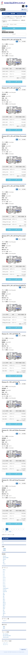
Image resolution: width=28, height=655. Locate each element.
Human (4, 556)
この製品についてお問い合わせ (14, 81)
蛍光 (4, 628)
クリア (14, 34)
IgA (4, 597)
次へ (6, 531)
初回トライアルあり (21, 78)
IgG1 (4, 599)
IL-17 (4, 582)
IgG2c (4, 613)
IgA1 (4, 608)
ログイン (24, 9)
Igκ (3, 614)
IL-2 (4, 571)
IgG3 (4, 605)
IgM (4, 594)
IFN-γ (4, 569)
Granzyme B (5, 588)
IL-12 (4, 579)
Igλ (3, 610)
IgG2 (4, 600)
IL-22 (4, 585)
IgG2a (4, 602)
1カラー (5, 620)
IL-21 (4, 583)
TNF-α (4, 586)
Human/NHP (5, 557)
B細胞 (4, 550)
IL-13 (4, 580)
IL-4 (4, 572)
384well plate (6, 637)
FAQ (3, 542)
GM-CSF (5, 591)
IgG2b (4, 604)
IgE (3, 596)
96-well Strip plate (7, 635)
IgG (4, 593)
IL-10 (4, 577)
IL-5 (4, 574)
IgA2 (4, 611)
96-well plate (5, 634)
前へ (4, 529)
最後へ (10, 531)
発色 (4, 626)
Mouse (4, 559)
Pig (3, 560)
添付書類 (24, 41)
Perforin (4, 590)
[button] (6, 62)
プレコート (5, 644)
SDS (19, 41)
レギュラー (5, 643)
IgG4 (4, 607)
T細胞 (4, 548)
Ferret (4, 563)
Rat (3, 562)
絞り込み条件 (5, 26)
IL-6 (4, 576)
